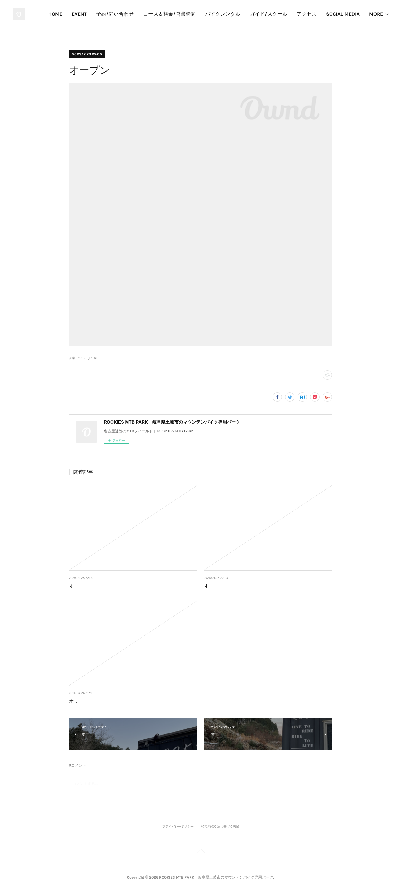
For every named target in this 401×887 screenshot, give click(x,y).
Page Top (200, 852)
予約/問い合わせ (158, 14)
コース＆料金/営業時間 (212, 14)
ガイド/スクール (311, 14)
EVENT (122, 14)
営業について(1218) (83, 358)
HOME (98, 14)
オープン (79, 585)
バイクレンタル (265, 14)
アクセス (350, 14)
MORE (376, 14)
